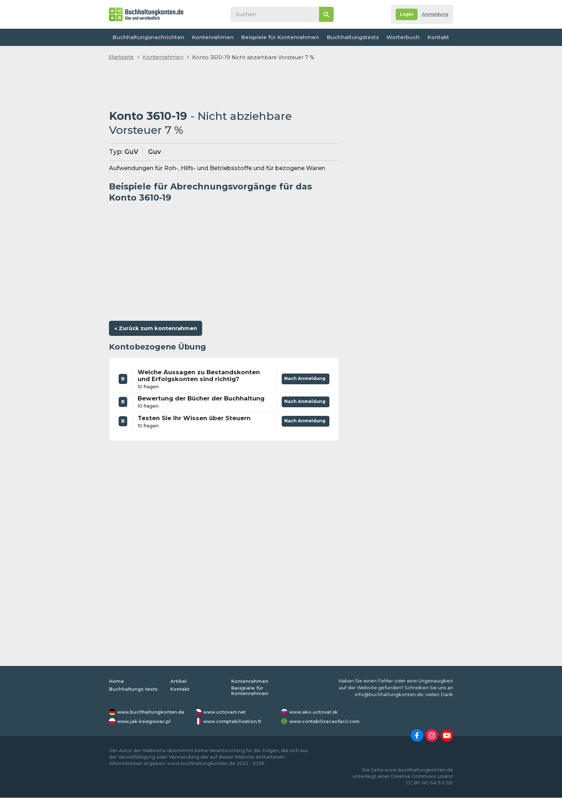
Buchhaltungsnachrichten (148, 37)
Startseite (121, 57)
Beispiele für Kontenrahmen (278, 37)
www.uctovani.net (225, 712)
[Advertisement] (224, 86)
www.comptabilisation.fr (234, 722)
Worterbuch (400, 37)
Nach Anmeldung (304, 378)
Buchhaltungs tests (133, 690)
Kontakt (437, 37)
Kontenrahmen (211, 37)
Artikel (178, 682)
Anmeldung (433, 14)
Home (116, 682)
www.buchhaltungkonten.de (152, 712)
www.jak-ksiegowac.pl (145, 722)
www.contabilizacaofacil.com (325, 722)
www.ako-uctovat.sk (314, 712)
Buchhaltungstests (349, 37)
